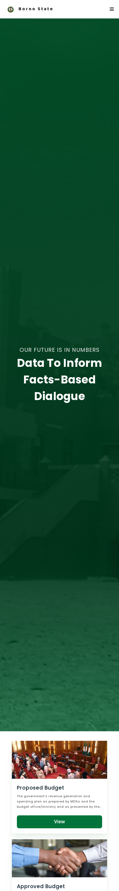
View (59, 821)
